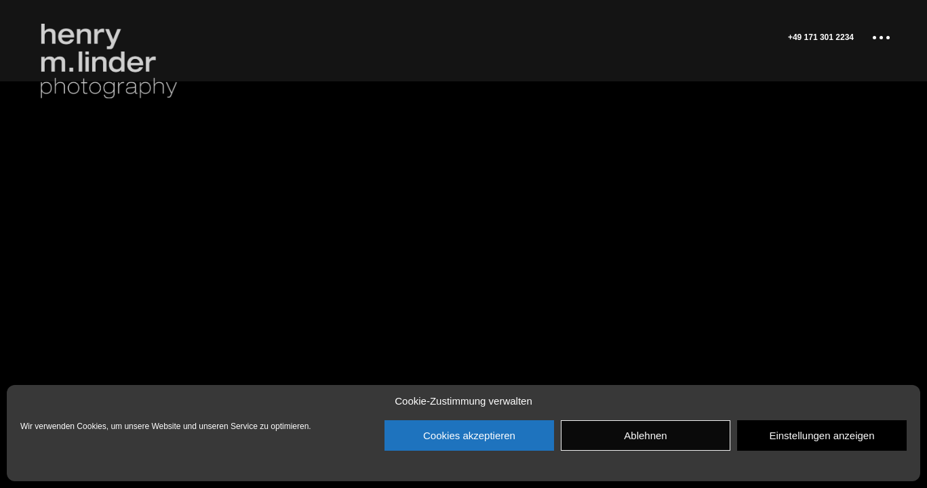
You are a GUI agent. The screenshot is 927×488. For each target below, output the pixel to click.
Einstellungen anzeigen (821, 435)
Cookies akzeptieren (469, 435)
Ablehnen (645, 435)
